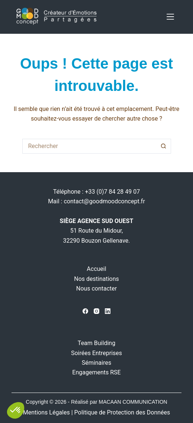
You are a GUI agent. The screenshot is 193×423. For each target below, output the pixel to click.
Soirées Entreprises (96, 353)
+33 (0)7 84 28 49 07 (112, 191)
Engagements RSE (96, 372)
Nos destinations (96, 278)
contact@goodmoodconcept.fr (104, 201)
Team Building (96, 343)
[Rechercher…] (89, 146)
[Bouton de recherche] (163, 146)
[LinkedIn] (107, 311)
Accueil (96, 268)
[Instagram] (96, 311)
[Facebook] (85, 311)
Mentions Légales (46, 412)
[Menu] (170, 16)
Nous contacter (96, 288)
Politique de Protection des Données (122, 412)
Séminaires (96, 362)
